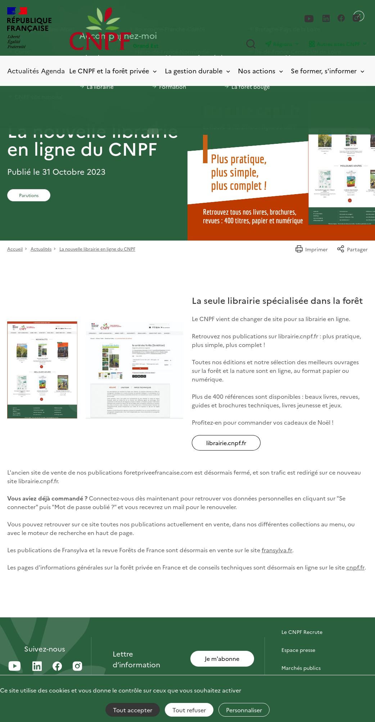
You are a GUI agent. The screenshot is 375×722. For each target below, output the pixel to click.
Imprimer (311, 249)
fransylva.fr (277, 550)
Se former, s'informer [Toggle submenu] (328, 71)
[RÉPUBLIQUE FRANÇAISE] (29, 28)
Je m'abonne (222, 658)
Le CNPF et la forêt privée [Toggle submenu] (113, 71)
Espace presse (298, 649)
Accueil (15, 249)
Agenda (53, 70)
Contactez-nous (300, 613)
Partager (352, 249)
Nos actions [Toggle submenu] (261, 71)
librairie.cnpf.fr (226, 443)
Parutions (29, 195)
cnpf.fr (355, 567)
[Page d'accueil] (128, 28)
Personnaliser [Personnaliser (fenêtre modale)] (244, 710)
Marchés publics (301, 667)
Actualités (23, 70)
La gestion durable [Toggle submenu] (198, 71)
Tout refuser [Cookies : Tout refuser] (189, 710)
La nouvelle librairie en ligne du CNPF (97, 249)
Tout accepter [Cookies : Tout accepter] (132, 710)
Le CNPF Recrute (301, 631)
